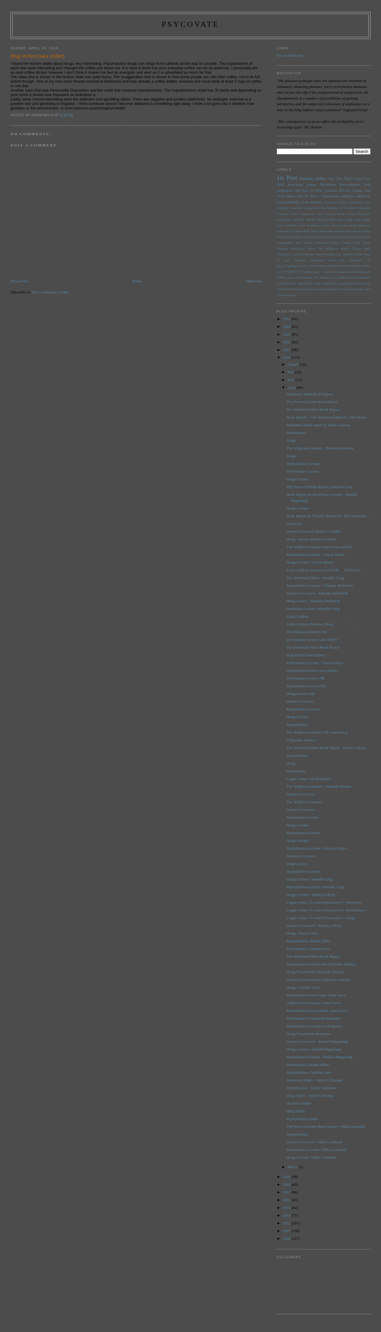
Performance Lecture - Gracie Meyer (314, 663)
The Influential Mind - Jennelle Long (315, 577)
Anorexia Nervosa (337, 191)
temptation (329, 289)
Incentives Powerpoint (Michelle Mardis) (318, 979)
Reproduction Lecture (303, 463)
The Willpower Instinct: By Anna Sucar (317, 732)
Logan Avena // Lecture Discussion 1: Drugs (320, 918)
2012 (287, 1223)
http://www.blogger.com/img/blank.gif (347, 271)
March (293, 1167)
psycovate (190, 24)
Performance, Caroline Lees (308, 948)
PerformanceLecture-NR (305, 678)
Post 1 (315, 196)
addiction (348, 196)
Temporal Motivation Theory (296, 248)
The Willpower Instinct (334, 248)
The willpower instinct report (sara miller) (319, 547)
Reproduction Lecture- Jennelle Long (315, 887)
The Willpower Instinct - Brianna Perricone (320, 448)
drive (332, 260)
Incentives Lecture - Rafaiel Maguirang (316, 1041)
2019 (287, 1176)
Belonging (355, 202)
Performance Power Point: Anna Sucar (316, 995)
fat (369, 260)
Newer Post (19, 281)
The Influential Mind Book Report (313, 409)
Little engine (362, 219)
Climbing (282, 208)
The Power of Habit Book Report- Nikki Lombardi (325, 1126)
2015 (287, 1207)
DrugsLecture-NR (300, 693)
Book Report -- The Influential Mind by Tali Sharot (326, 417)
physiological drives (351, 283)
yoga (293, 295)
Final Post (334, 179)
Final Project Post (357, 179)
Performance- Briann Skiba (307, 1064)
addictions (363, 196)
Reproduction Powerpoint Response (314, 1026)
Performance (296, 432)
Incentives (294, 523)
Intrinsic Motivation (330, 219)
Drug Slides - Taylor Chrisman (310, 1095)
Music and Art (298, 196)
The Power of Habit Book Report (312, 402)
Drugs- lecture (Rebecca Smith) (310, 539)
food (280, 202)
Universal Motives (303, 254)
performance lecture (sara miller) (311, 639)
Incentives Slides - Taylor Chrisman (314, 1080)
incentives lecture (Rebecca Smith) (313, 531)
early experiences (351, 260)
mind (354, 277)
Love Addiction (287, 225)
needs (317, 283)
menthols (343, 277)
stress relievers (303, 289)
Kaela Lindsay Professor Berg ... (321, 624)
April (292, 387)
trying (286, 295)
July (291, 372)
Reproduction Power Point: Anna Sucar (316, 1010)
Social (367, 242)
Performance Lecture (302, 471)
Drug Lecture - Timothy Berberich (313, 601)
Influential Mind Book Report (309, 394)
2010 (287, 1238)
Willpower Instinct (300, 740)
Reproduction (296, 724)
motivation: (305, 283)
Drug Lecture (296, 863)
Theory (356, 248)
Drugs (291, 440)
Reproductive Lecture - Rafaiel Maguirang (319, 1057)
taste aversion (312, 202)
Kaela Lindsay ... (316, 616)
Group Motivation (359, 214)
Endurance (363, 208)
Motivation (327, 185)
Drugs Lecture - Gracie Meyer (309, 562)
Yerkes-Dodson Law (329, 254)
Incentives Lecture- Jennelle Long (312, 608)
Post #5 (289, 237)
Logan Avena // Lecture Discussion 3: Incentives (323, 902)
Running (351, 237)
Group (341, 214)
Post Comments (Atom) (50, 292)
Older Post (253, 281)
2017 (287, 1192)
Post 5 (326, 237)
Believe (343, 202)
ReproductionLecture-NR (306, 686)
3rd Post (316, 191)
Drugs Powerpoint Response (308, 1033)
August (294, 364)
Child (367, 202)
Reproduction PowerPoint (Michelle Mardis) (321, 964)
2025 (287, 319)
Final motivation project (296, 185)
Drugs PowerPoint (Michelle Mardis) (315, 972)
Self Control (304, 242)
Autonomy (329, 202)
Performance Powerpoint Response (313, 1018)
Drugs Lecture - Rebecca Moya (310, 894)
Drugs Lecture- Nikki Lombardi (311, 1157)
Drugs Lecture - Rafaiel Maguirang (313, 1049)
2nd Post (301, 191)
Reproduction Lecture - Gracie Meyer (315, 554)
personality (292, 202)
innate (291, 277)
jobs (315, 277)
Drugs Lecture (297, 479)
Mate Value (310, 231)
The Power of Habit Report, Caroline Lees (319, 487)
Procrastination (349, 185)
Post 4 (317, 237)
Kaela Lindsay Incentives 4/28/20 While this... (324, 570)
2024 (287, 326)
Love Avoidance (309, 225)
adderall (348, 254)
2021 (287, 349)
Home (137, 281)
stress (289, 289)
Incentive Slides (298, 1103)
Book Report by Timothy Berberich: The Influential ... (328, 516)
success (317, 289)
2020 (287, 357)
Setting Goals (351, 242)
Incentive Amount (304, 219)
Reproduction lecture (302, 817)
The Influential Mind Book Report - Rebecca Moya (326, 748)
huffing (281, 277)
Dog (322, 208)
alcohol (358, 254)
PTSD (280, 237)
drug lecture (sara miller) (305, 655)
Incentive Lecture (299, 701)
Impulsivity (284, 219)
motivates (364, 277)
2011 (287, 1231)
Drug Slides (295, 1111)
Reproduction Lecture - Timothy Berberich (319, 585)
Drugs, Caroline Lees (302, 987)
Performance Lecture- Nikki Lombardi (316, 1149)
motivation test (286, 283)
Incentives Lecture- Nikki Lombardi (314, 1142)
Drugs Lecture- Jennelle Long (309, 879)
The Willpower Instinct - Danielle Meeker (318, 786)
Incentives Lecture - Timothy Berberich (317, 593)
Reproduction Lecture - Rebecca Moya (316, 848)
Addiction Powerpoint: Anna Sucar (313, 1003)
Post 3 (308, 237)
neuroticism (329, 283)
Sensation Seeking (327, 242)
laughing (325, 277)
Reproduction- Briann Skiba (308, 941)
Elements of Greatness (341, 208)
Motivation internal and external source (345, 231)
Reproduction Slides (302, 1118)
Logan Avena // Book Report (308, 778)
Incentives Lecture (300, 794)
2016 (287, 1200)
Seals (361, 237)
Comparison (311, 208)
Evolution (283, 214)
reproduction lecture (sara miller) (312, 670)
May (292, 380)
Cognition (296, 208)
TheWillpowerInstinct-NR (306, 632)
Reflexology (338, 237)
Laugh (348, 219)
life (334, 277)
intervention (303, 277)
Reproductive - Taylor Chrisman (311, 1088)
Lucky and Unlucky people (339, 225)
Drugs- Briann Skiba (302, 933)
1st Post (287, 177)
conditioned (317, 260)
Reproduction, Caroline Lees (308, 1072)
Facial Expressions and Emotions (313, 214)
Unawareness (330, 196)
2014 (287, 1215)
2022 (287, 342)
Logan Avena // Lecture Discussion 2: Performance (325, 910)
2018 (287, 1184)
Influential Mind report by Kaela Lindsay (318, 425)
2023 (287, 334)
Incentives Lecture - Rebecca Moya (313, 925)
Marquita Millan (312, 178)
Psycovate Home (290, 55)
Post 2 (299, 237)
